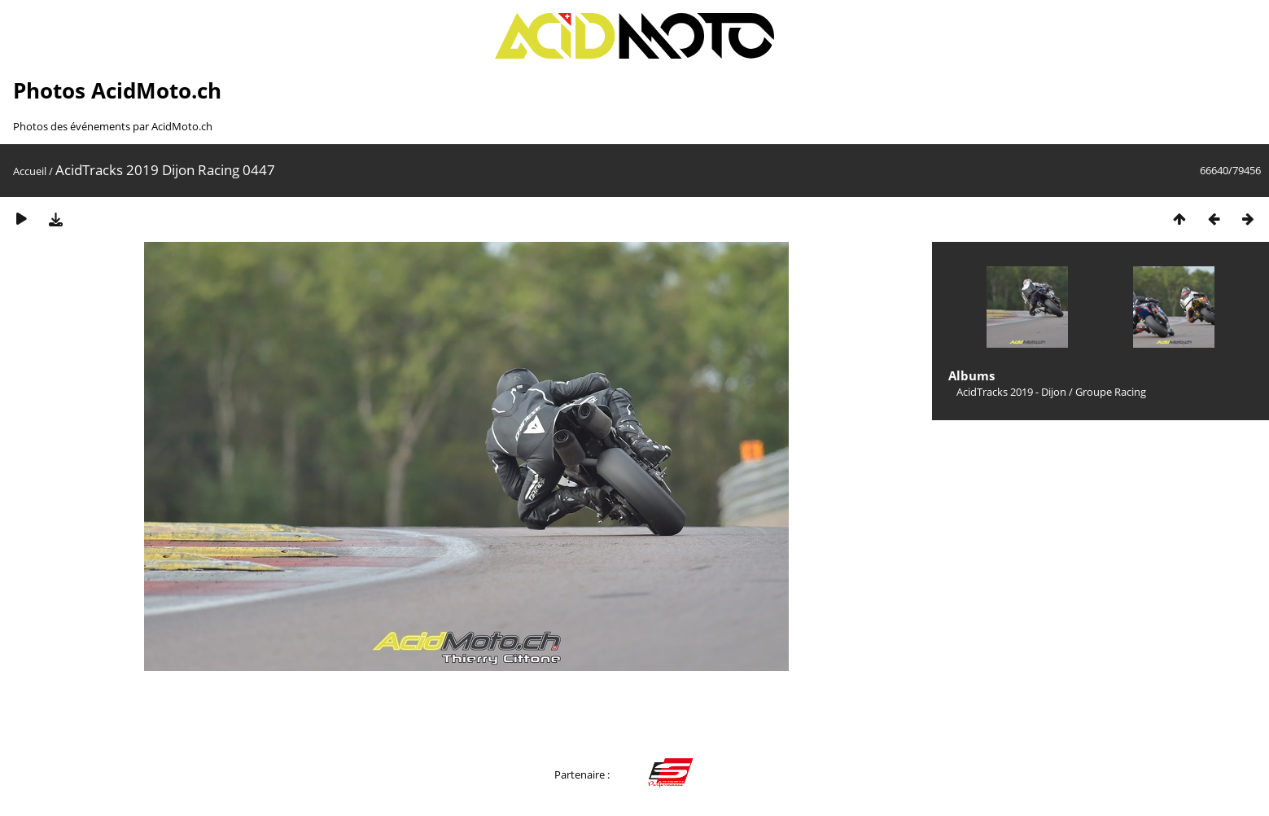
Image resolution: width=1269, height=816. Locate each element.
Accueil (29, 171)
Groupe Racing (1110, 391)
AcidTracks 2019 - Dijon (1011, 391)
